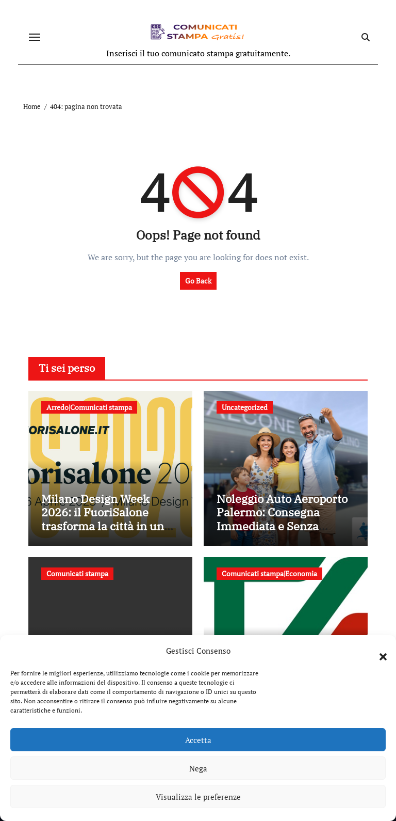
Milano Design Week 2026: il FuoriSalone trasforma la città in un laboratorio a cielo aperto (107, 519)
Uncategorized (245, 407)
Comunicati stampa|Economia (269, 573)
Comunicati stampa (77, 573)
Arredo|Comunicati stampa (89, 407)
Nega (198, 768)
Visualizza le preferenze (198, 797)
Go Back (198, 281)
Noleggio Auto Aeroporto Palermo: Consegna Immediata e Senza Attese (282, 519)
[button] (378, 650)
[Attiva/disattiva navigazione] (34, 37)
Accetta (198, 740)
